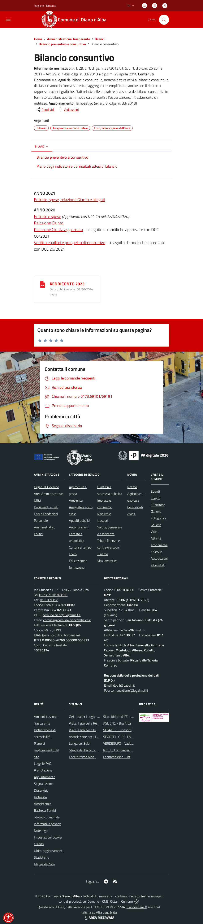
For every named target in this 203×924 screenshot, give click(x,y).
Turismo (102, 553)
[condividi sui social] (44, 109)
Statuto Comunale (47, 817)
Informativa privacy (47, 823)
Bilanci (99, 38)
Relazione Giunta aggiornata (58, 229)
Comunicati (135, 507)
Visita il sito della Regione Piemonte (94, 723)
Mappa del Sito (44, 864)
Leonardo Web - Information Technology (131, 756)
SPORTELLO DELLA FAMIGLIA (124, 736)
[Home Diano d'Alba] (76, 19)
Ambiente (76, 500)
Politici (38, 533)
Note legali (41, 830)
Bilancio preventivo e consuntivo (62, 44)
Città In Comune (121, 901)
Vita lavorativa (107, 560)
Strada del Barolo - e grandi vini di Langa (97, 750)
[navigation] (8, 19)
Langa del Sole (79, 743)
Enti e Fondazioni (46, 513)
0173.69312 (49, 599)
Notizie (132, 486)
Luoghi (155, 498)
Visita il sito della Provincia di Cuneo (93, 729)
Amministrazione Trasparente (68, 38)
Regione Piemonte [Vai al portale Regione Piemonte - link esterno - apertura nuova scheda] (45, 5)
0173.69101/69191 (53, 594)
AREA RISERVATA (99, 917)
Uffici (37, 500)
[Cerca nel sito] (164, 20)
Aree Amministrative (48, 493)
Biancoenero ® (136, 907)
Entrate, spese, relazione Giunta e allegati (69, 199)
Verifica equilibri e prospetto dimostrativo (69, 242)
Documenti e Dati (46, 507)
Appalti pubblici (79, 520)
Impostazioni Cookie (48, 837)
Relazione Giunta (48, 223)
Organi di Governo (46, 486)
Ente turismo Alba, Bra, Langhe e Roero (96, 756)
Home (38, 38)
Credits (39, 843)
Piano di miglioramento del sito (46, 750)
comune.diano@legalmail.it (62, 614)
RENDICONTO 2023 (67, 284)
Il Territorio (158, 504)
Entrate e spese (47, 216)
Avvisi (131, 513)
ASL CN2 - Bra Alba (117, 723)
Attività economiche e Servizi (159, 545)
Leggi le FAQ (42, 763)
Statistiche (41, 857)
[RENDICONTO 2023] (42, 284)
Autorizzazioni (78, 527)
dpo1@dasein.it (124, 685)
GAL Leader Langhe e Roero (88, 716)
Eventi (155, 491)
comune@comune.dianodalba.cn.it (67, 619)
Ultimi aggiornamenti (48, 850)
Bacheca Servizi (45, 810)
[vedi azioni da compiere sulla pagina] (68, 109)
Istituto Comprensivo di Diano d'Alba (128, 750)
